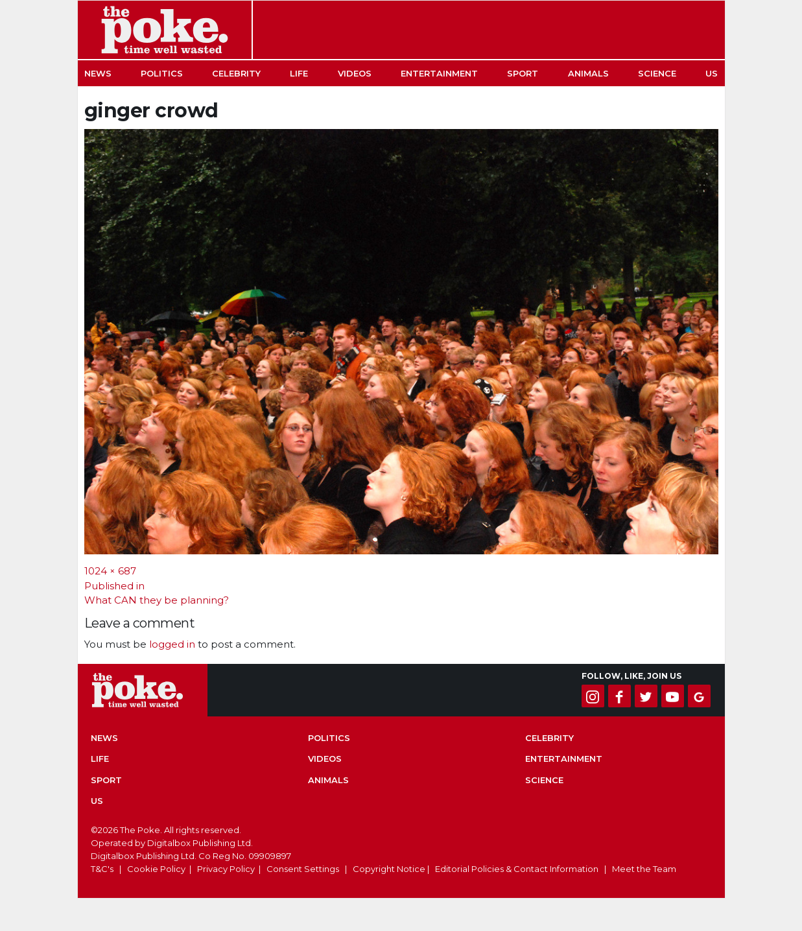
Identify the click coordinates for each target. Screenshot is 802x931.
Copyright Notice (389, 869)
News (98, 73)
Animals (588, 73)
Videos (355, 73)
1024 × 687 (110, 571)
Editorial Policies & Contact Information (516, 869)
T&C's (102, 869)
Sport (522, 73)
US (711, 73)
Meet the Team (644, 869)
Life (299, 73)
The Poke (165, 30)
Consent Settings (302, 869)
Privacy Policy (226, 869)
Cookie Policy (156, 869)
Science (657, 73)
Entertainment (439, 73)
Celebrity (236, 73)
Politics (162, 73)
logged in (172, 644)
